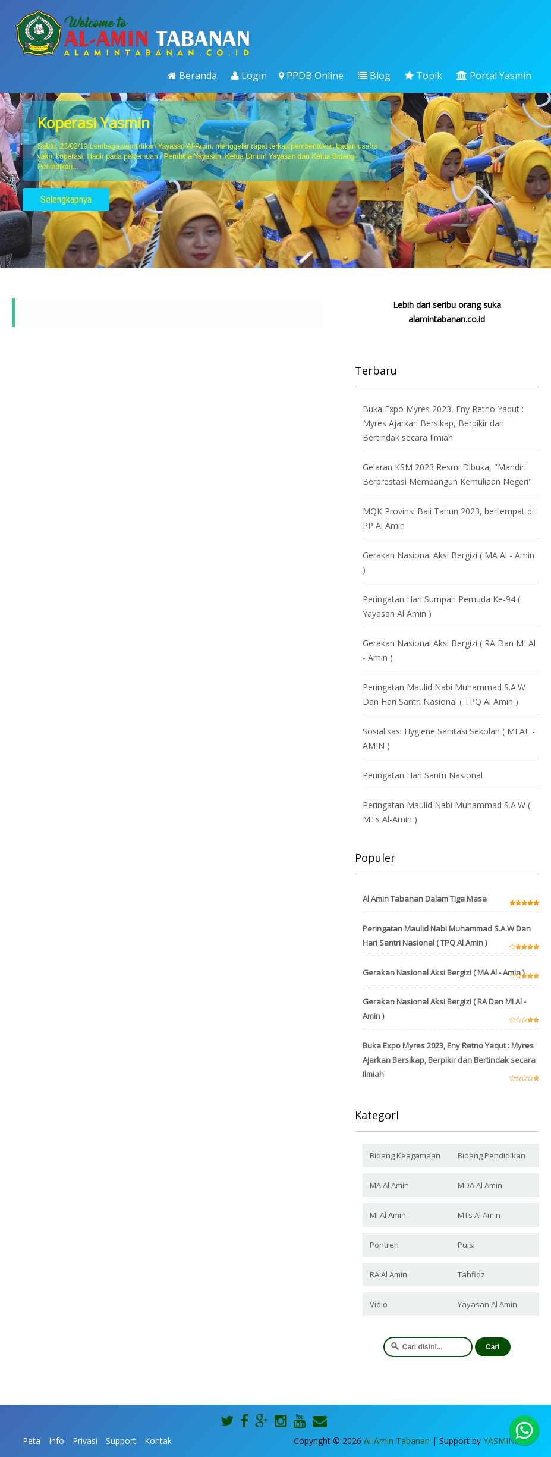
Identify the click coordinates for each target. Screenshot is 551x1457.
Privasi (85, 1440)
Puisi (466, 1244)
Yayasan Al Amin (487, 1304)
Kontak (158, 1440)
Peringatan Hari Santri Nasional (423, 775)
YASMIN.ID (504, 1440)
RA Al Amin (388, 1274)
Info (56, 1440)
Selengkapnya (66, 199)
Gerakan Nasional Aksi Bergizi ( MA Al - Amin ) (443, 972)
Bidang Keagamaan (405, 1155)
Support (121, 1440)
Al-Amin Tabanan (397, 1440)
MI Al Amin (388, 1215)
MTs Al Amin (479, 1215)
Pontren (384, 1244)
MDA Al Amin (480, 1185)
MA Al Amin (389, 1185)
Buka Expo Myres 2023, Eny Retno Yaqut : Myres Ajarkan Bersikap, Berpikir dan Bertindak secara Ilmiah (443, 423)
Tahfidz (471, 1274)
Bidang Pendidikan (491, 1155)
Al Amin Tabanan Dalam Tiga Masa (425, 898)
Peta (31, 1440)
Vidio (379, 1304)
